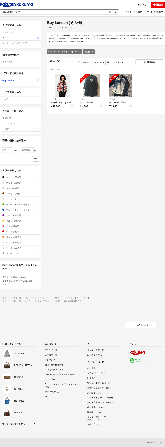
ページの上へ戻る (140, 325)
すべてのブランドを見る (13, 424)
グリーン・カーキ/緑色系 (20, 204)
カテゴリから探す (133, 12)
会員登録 (158, 4)
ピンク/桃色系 (20, 226)
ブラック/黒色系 (20, 177)
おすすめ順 (98, 62)
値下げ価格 (20, 62)
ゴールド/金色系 (20, 248)
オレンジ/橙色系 (20, 237)
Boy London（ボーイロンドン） (64, 51)
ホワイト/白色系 (20, 182)
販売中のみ (84, 62)
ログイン (142, 4)
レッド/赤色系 (20, 231)
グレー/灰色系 (20, 188)
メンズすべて (22, 123)
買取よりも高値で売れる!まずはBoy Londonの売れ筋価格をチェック (20, 281)
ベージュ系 (20, 199)
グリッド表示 (115, 62)
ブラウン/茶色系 (20, 193)
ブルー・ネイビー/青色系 (20, 210)
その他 (88, 51)
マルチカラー (20, 253)
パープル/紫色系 (20, 215)
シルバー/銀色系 (20, 242)
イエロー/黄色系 (20, 221)
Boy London (20, 80)
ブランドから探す (155, 12)
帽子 (22, 128)
